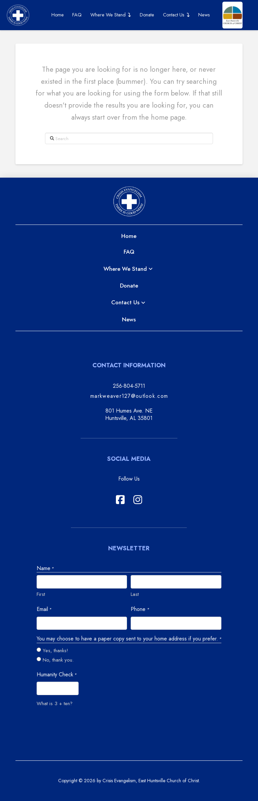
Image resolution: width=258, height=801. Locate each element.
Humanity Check (57, 675)
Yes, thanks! (55, 650)
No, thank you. (58, 660)
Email (44, 609)
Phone (140, 609)
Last (135, 594)
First (41, 594)
